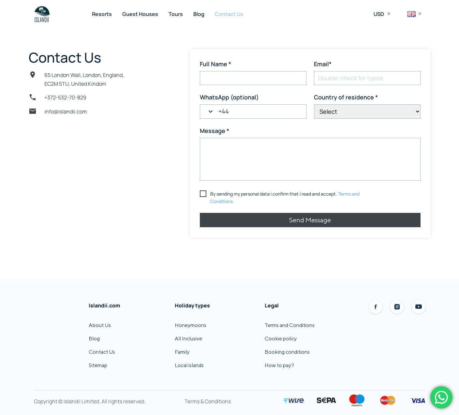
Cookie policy (281, 338)
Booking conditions (287, 352)
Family (182, 352)
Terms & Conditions (208, 401)
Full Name (215, 64)
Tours (176, 14)
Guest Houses (140, 14)
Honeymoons (190, 325)
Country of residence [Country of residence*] (346, 97)
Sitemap (98, 365)
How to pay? (279, 365)
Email (323, 64)
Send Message (310, 220)
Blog (198, 14)
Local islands (189, 365)
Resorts (102, 14)
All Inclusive (188, 338)
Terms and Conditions (290, 325)
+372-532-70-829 (65, 97)
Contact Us (229, 14)
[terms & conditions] (282, 197)
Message (214, 131)
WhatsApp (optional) (229, 97)
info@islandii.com (65, 111)
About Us (100, 325)
